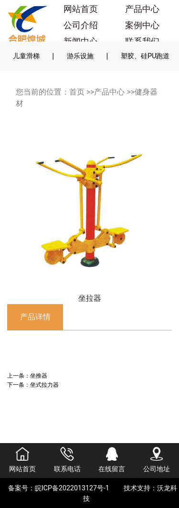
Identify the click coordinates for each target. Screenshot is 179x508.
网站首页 (80, 9)
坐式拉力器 (44, 384)
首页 (76, 91)
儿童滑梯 (26, 56)
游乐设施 (80, 56)
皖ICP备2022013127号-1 (72, 488)
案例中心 (142, 25)
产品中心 (142, 9)
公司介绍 (80, 25)
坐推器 (38, 375)
